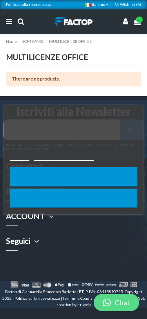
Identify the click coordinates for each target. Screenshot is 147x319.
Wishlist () (128, 4)
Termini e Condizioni (81, 298)
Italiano (97, 4)
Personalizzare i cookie (64, 157)
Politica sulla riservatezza (28, 4)
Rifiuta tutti (73, 176)
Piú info (19, 157)
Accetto (73, 198)
